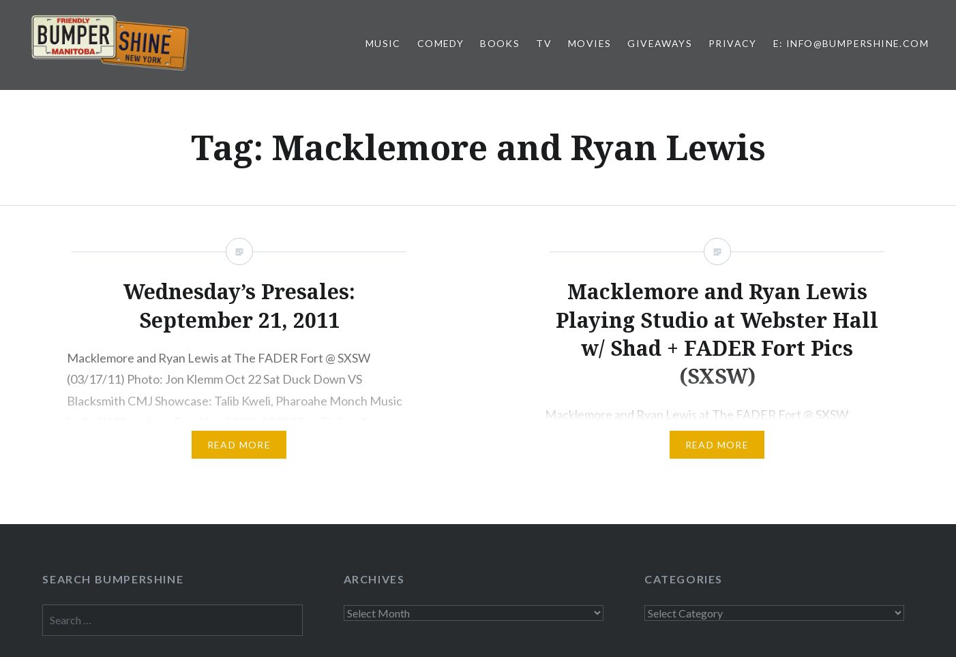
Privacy (732, 43)
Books (500, 43)
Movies (589, 43)
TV (544, 43)
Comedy (440, 43)
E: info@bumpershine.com (851, 43)
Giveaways (659, 43)
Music (383, 43)
